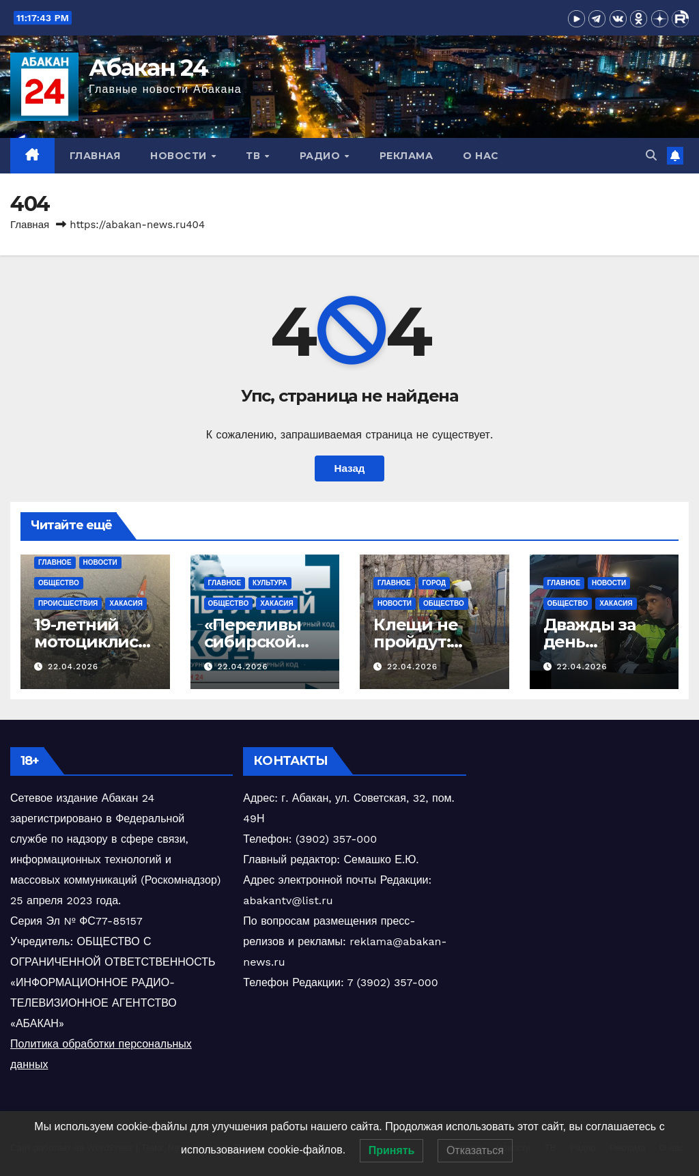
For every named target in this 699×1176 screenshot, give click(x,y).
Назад (349, 468)
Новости (180, 156)
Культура (270, 583)
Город (434, 583)
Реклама (406, 156)
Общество (58, 583)
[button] (651, 155)
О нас (481, 156)
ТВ (254, 156)
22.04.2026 (73, 666)
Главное (55, 562)
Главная (95, 156)
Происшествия (68, 603)
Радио (321, 156)
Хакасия (126, 603)
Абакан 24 (148, 67)
